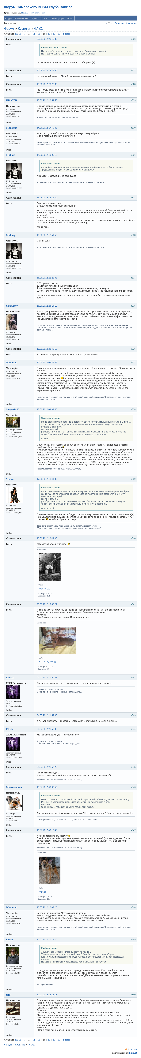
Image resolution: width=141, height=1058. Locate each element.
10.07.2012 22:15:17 (47, 994)
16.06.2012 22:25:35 (47, 278)
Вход (69, 18)
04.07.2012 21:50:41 (47, 677)
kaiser (9, 939)
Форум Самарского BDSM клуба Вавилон (39, 7)
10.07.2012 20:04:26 (47, 907)
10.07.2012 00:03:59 (47, 787)
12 (34, 34)
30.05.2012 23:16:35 (47, 39)
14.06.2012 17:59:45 (47, 128)
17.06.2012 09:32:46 (47, 409)
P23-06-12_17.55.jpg (47, 661)
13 (39, 34)
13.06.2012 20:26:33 (47, 84)
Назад (18, 34)
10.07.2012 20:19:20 (47, 939)
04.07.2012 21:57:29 (47, 767)
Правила (35, 18)
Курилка (24, 28)
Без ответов (131, 23)
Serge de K (12, 409)
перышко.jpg (44, 588)
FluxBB (133, 1053)
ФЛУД (38, 28)
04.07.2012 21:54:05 (47, 715)
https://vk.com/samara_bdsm (33, 13)
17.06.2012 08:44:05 (47, 362)
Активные (119, 23)
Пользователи (21, 18)
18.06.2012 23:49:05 (47, 538)
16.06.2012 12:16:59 (47, 197)
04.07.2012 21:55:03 (47, 729)
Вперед (66, 34)
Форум (8, 18)
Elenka (10, 677)
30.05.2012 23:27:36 (47, 70)
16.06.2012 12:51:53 (47, 235)
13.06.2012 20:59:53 (47, 100)
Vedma (10, 478)
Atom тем (132, 1049)
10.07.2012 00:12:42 (47, 830)
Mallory (10, 154)
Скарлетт (12, 305)
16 (54, 34)
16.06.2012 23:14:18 (47, 306)
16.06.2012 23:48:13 (47, 349)
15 (49, 34)
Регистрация (58, 18)
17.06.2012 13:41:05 (47, 479)
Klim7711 (11, 100)
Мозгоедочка (14, 787)
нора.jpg (42, 891)
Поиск (46, 18)
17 (59, 34)
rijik (8, 994)
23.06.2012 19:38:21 (47, 604)
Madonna (11, 127)
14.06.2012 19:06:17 (47, 155)
